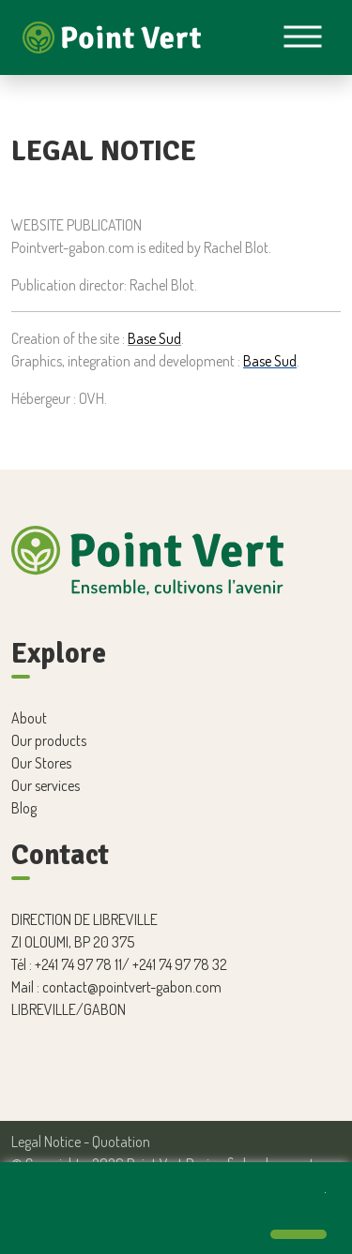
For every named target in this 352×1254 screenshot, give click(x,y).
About (29, 718)
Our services (45, 785)
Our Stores (41, 763)
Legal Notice (46, 1141)
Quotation (121, 1141)
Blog (24, 808)
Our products (48, 740)
